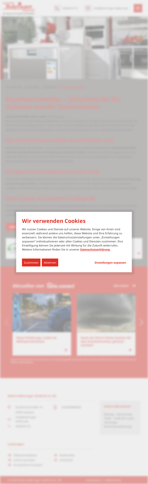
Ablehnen (50, 262)
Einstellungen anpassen (110, 262)
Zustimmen (31, 262)
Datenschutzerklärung (95, 249)
